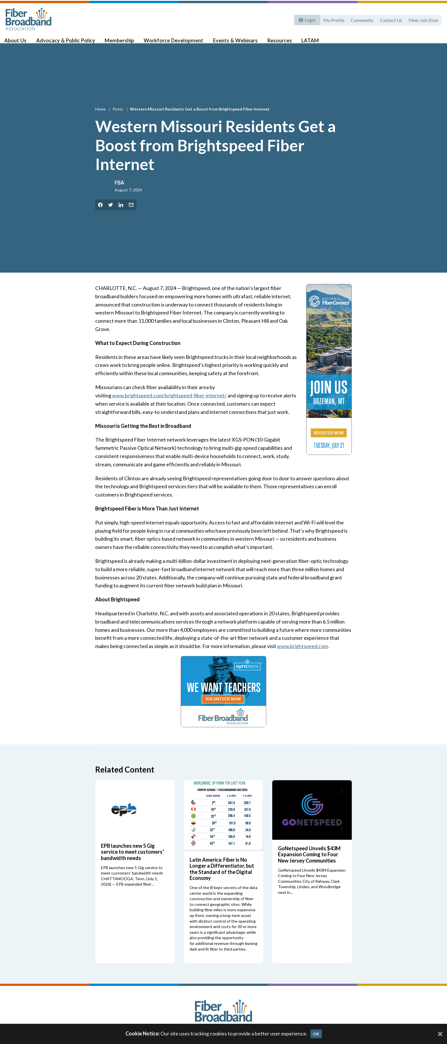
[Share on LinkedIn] (121, 214)
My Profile (332, 19)
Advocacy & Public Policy (68, 43)
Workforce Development (173, 43)
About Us (20, 43)
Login (309, 19)
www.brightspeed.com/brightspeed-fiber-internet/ (169, 404)
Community (361, 19)
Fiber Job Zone (423, 19)
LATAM (305, 43)
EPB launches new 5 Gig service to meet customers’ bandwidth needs (132, 860)
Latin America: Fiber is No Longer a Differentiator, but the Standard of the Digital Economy (222, 877)
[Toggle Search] (434, 43)
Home (101, 118)
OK (316, 1033)
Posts (118, 118)
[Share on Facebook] (100, 214)
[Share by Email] (131, 214)
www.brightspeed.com (302, 655)
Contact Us (390, 19)
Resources (276, 43)
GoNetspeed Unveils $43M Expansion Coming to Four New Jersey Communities (309, 863)
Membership (120, 43)
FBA (119, 192)
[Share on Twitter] (110, 214)
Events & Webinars (233, 43)
